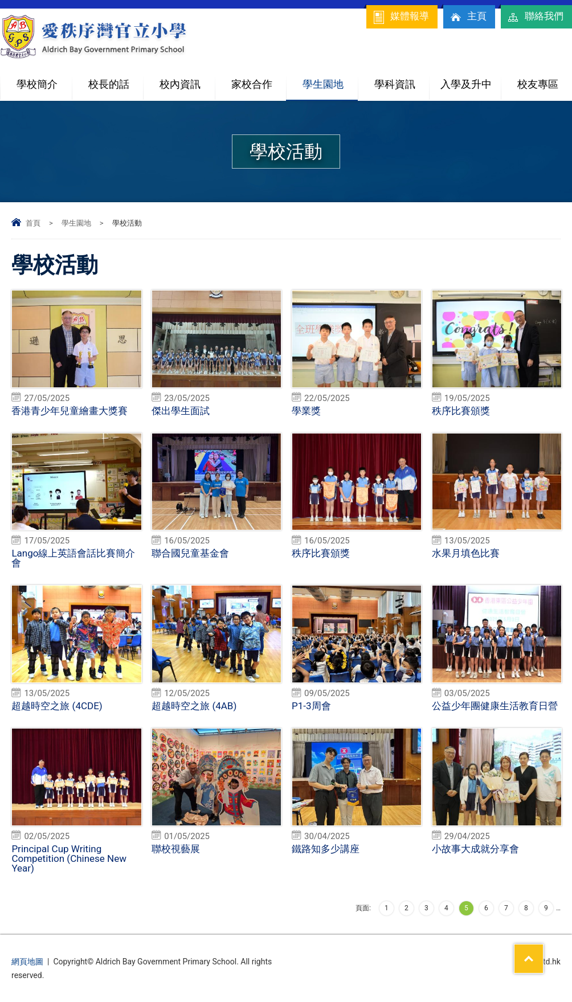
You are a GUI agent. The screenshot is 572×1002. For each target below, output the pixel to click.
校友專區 (537, 84)
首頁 (33, 223)
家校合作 (258, 79)
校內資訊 (187, 79)
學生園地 (330, 79)
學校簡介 (44, 79)
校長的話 (108, 84)
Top (543, 951)
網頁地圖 (27, 961)
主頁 (468, 17)
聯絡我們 (534, 17)
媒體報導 (400, 17)
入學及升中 (470, 79)
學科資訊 (401, 79)
